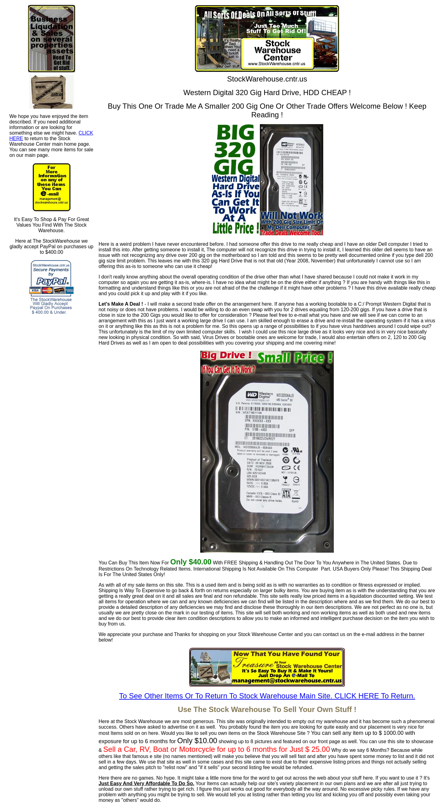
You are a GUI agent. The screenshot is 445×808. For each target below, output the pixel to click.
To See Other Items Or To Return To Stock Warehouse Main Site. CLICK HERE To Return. (267, 696)
